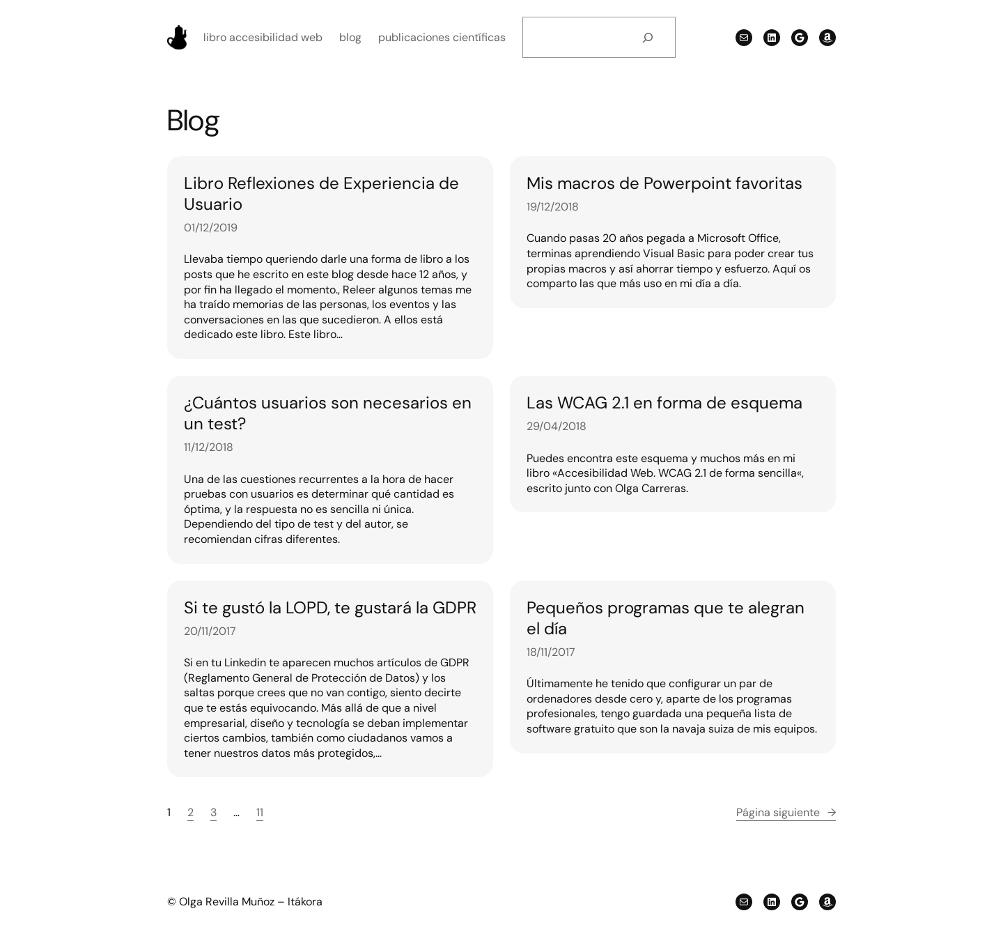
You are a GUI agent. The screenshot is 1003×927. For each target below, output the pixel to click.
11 (259, 812)
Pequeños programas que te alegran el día (665, 618)
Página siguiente (786, 812)
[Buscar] (647, 37)
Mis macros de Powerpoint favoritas (664, 183)
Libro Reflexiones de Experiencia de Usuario (321, 194)
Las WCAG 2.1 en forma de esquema (664, 402)
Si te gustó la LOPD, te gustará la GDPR (330, 607)
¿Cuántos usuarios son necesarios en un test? (328, 413)
